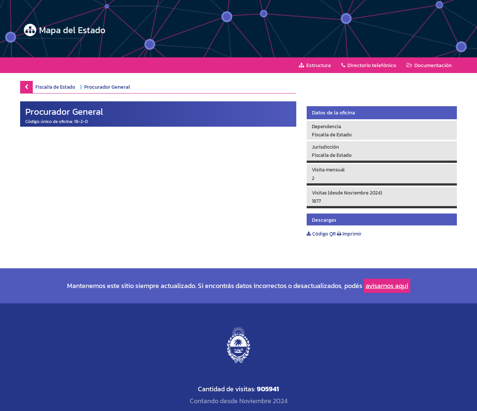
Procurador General (107, 87)
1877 (316, 201)
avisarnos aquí (387, 286)
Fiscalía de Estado (55, 87)
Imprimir (349, 233)
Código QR (321, 233)
